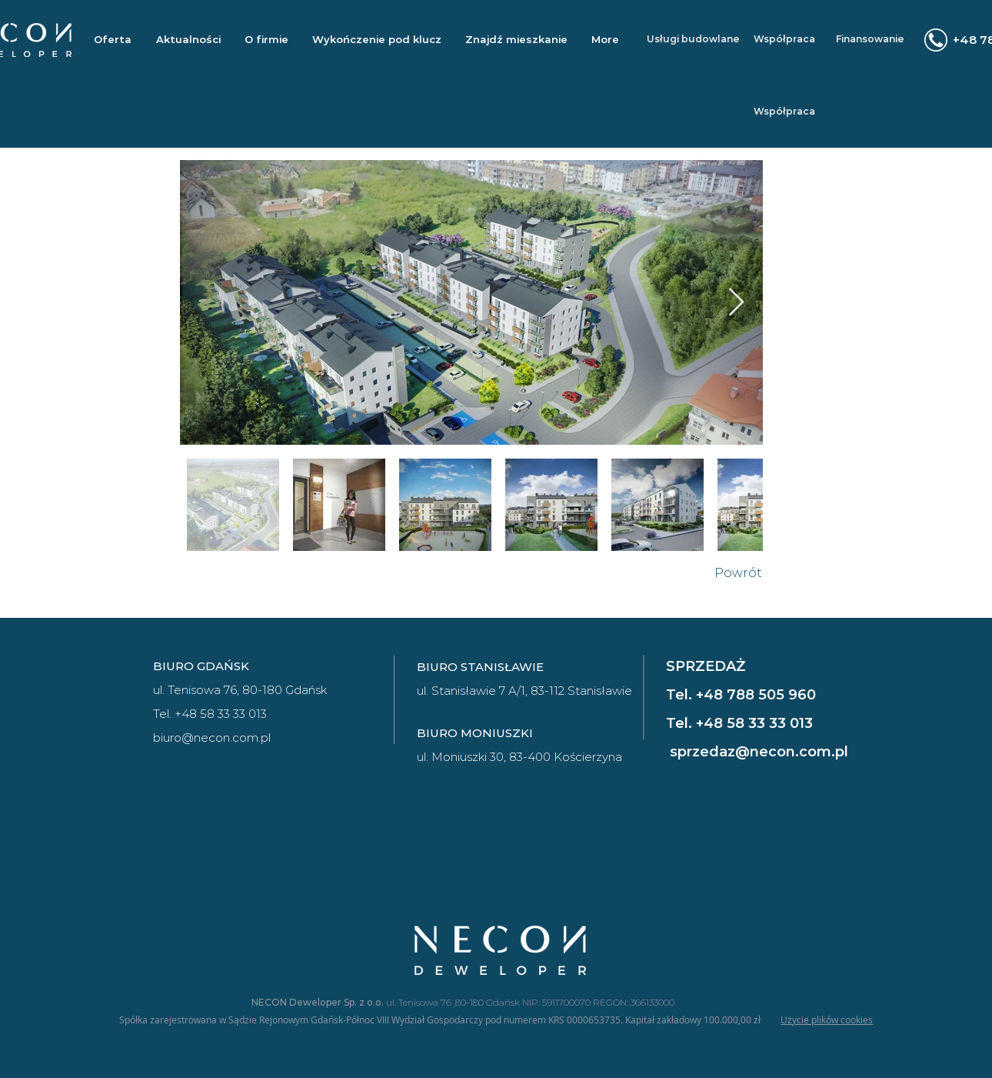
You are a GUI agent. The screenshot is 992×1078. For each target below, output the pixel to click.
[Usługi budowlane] (692, 39)
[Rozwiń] (164, 629)
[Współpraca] (784, 39)
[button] (516, 39)
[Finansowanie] (869, 39)
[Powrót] (738, 573)
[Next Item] (736, 303)
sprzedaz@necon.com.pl (759, 751)
